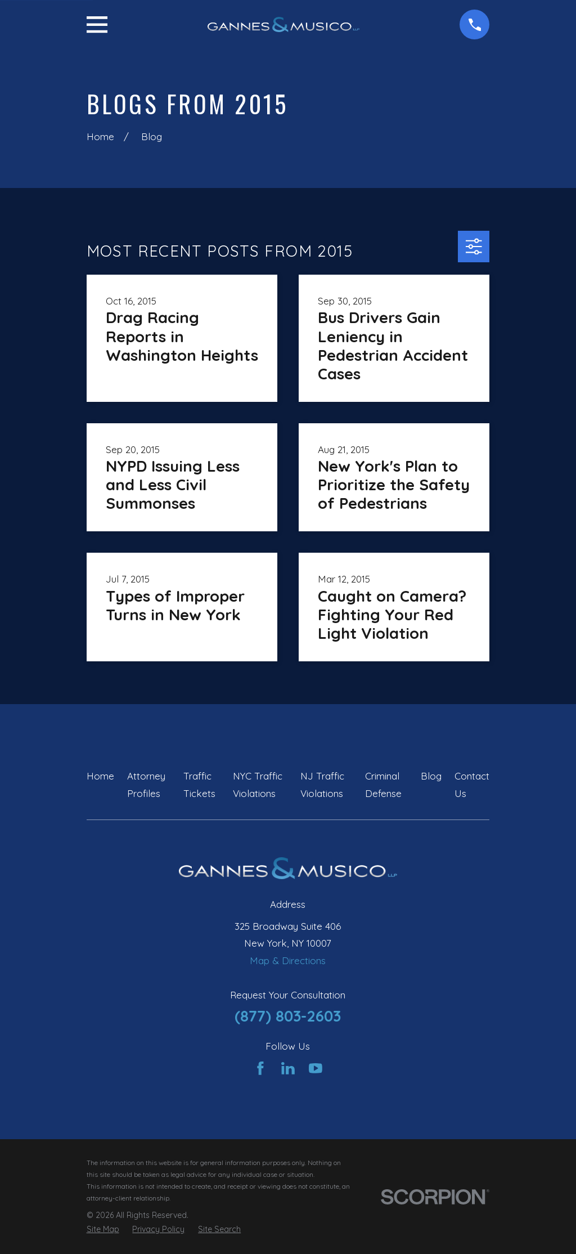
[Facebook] (260, 1068)
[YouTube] (315, 1068)
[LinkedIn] (288, 1068)
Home (100, 776)
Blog (431, 776)
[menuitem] (103, 1229)
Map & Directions (288, 960)
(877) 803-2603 (288, 1015)
